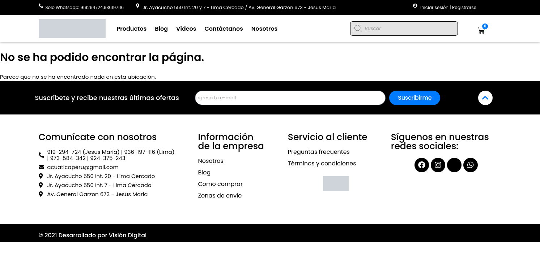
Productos (132, 29)
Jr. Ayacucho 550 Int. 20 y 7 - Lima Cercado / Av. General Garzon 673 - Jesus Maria (239, 7)
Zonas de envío (220, 195)
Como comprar (220, 184)
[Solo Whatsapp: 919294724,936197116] (41, 6)
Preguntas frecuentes (319, 152)
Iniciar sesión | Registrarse (448, 7)
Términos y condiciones (322, 163)
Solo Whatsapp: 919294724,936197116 (85, 7)
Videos (186, 29)
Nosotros (264, 29)
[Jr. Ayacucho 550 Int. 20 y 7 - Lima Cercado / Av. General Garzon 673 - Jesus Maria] (137, 6)
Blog (161, 29)
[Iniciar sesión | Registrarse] (415, 6)
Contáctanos (223, 29)
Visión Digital (128, 235)
